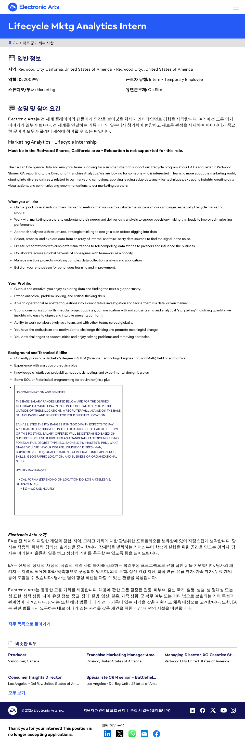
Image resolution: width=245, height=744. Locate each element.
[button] (236, 7)
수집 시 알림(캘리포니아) (150, 710)
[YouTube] (224, 710)
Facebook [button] (156, 734)
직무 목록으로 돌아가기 (29, 624)
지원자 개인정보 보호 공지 (104, 710)
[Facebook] (203, 710)
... (17, 43)
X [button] (120, 734)
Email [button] (144, 734)
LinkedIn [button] (107, 734)
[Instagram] (234, 710)
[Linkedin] (193, 710)
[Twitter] (213, 710)
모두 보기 (16, 693)
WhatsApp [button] (132, 734)
